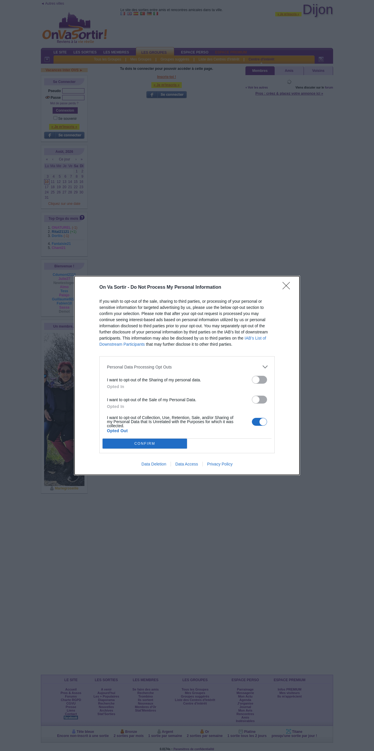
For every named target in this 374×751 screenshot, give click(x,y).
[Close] (288, 287)
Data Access (186, 464)
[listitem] (187, 367)
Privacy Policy (220, 464)
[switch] (259, 380)
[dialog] (187, 375)
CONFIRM (145, 444)
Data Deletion (153, 464)
